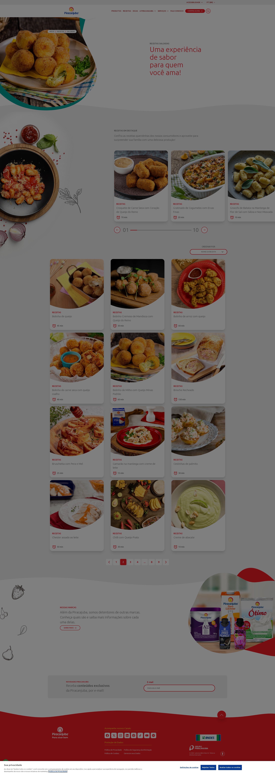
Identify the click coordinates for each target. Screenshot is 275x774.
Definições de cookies (189, 767)
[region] (137, 767)
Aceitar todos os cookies (230, 767)
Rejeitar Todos (208, 767)
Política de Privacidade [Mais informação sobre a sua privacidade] (58, 771)
